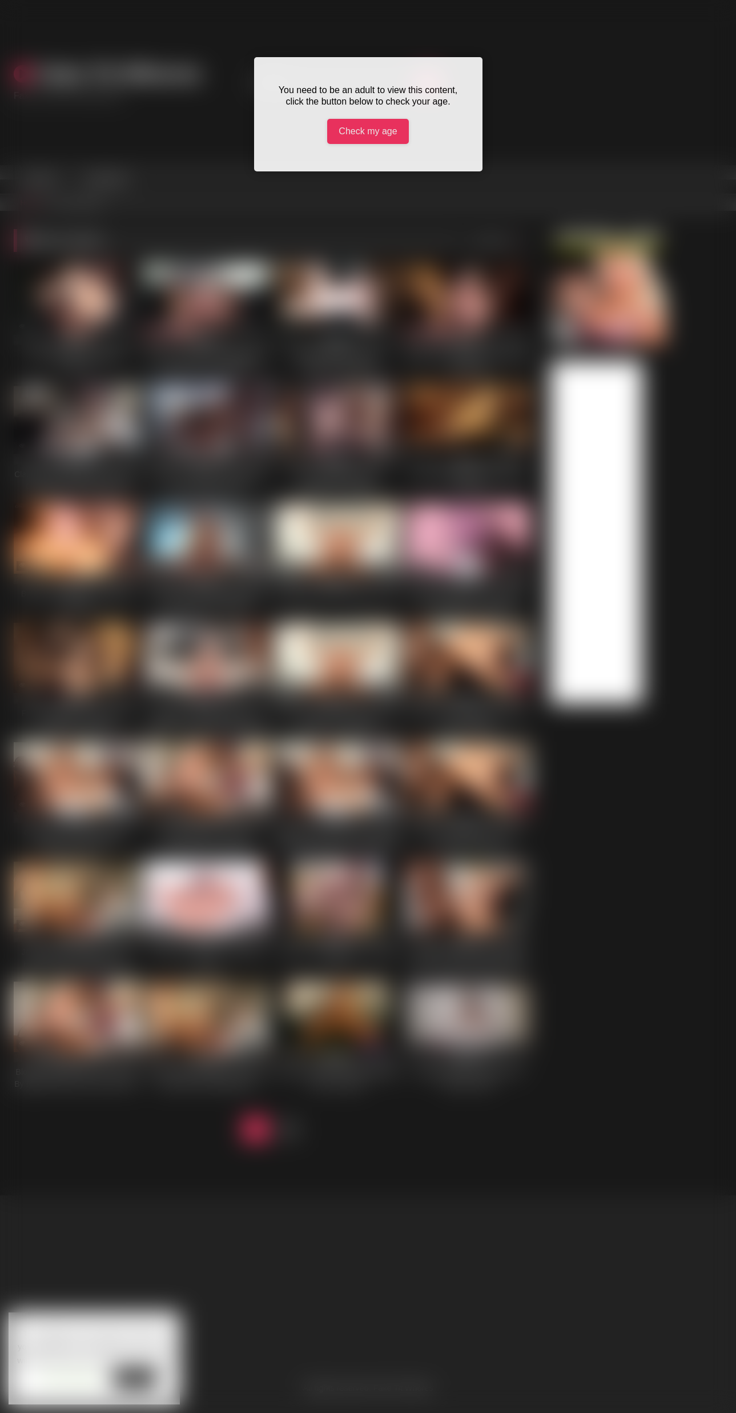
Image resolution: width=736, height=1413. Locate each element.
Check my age (368, 131)
